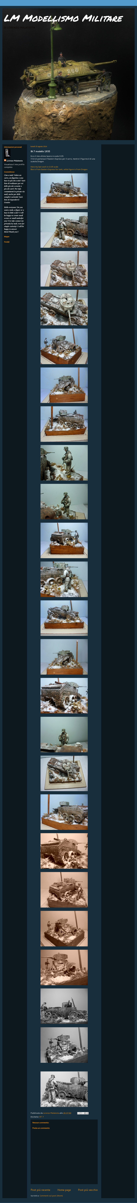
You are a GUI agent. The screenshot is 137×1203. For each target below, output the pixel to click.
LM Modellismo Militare (63, 18)
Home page (64, 1190)
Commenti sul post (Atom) (51, 1195)
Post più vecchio (88, 1190)
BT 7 (41, 1116)
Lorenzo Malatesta (14, 160)
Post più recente (40, 1190)
